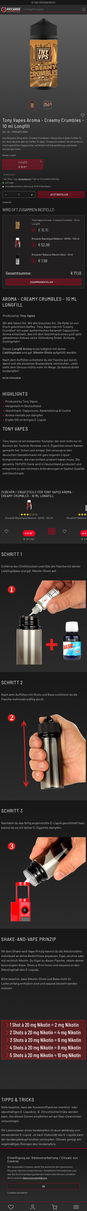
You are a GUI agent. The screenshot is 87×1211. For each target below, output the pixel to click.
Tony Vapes (27, 315)
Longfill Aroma (22, 349)
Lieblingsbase (11, 352)
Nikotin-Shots (42, 352)
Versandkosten (24, 179)
